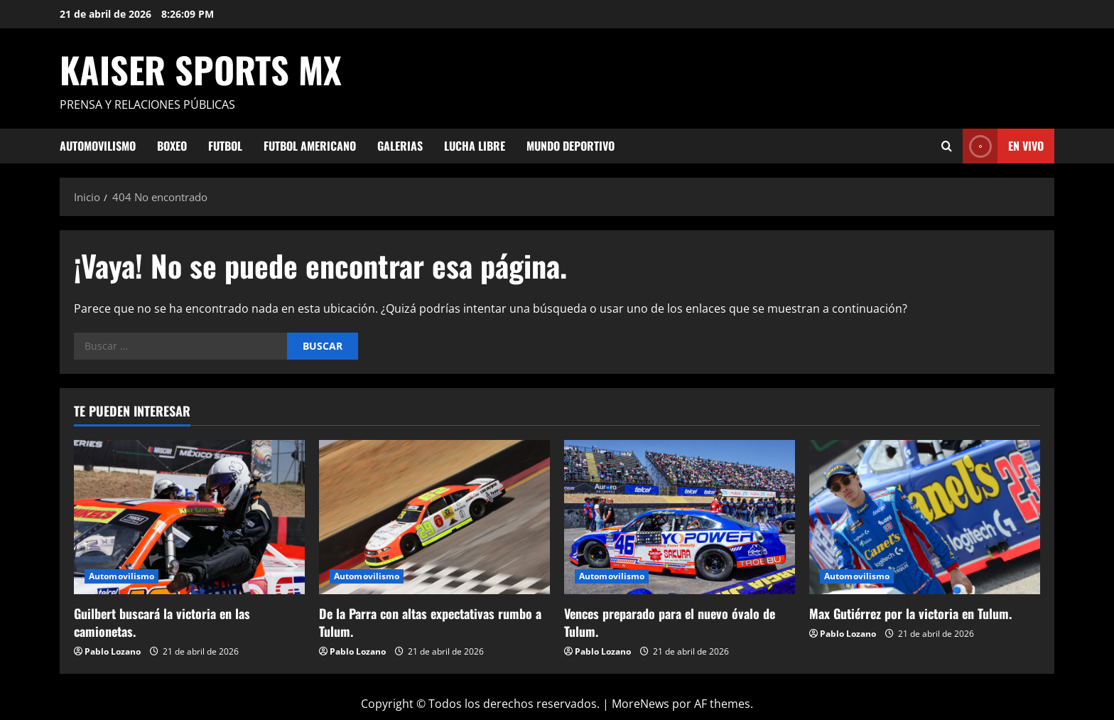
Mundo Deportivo (570, 145)
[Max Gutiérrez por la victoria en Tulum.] (924, 517)
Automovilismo (98, 145)
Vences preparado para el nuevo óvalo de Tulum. (669, 622)
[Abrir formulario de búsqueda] (946, 146)
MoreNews (640, 703)
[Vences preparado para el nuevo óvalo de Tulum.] (679, 517)
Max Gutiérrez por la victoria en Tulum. (910, 613)
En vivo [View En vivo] (1003, 146)
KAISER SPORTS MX (201, 69)
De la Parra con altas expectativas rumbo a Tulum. (430, 622)
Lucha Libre (474, 145)
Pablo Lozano (113, 651)
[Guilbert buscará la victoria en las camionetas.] (189, 517)
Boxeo (172, 145)
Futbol (225, 145)
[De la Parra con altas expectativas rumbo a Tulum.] (434, 517)
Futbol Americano (310, 145)
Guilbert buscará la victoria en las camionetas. (162, 622)
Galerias (400, 145)
